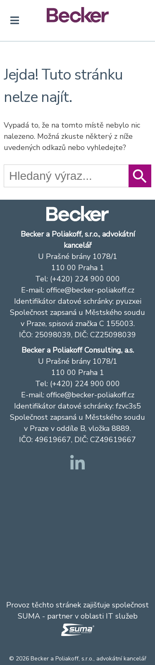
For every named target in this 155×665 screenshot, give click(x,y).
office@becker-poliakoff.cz (90, 290)
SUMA (29, 616)
